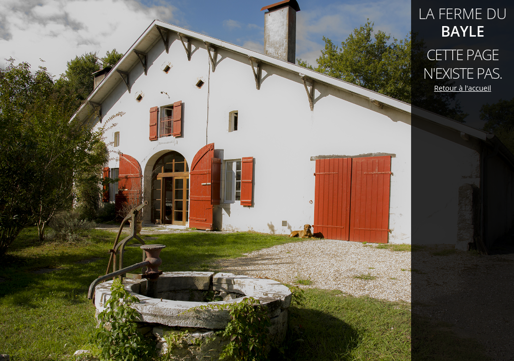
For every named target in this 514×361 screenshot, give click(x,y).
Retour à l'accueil (462, 88)
